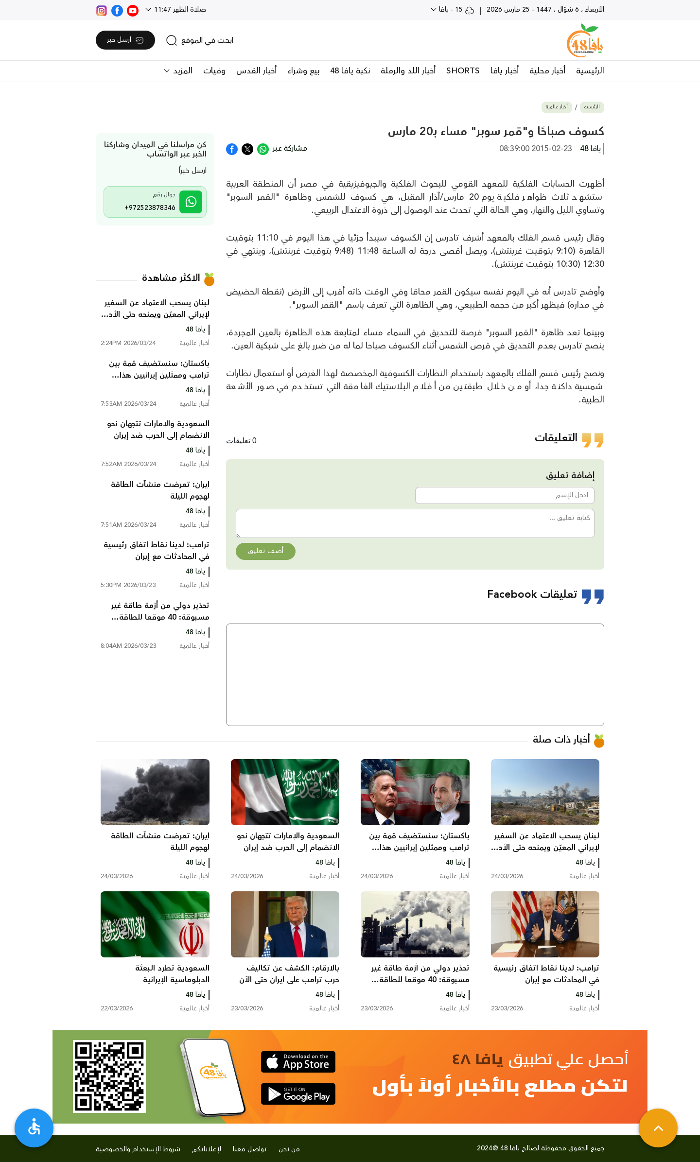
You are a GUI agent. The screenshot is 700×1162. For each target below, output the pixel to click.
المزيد (181, 71)
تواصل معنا (250, 1149)
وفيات (214, 71)
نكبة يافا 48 (350, 71)
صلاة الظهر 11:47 (179, 9)
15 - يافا (455, 9)
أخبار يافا (504, 71)
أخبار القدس (256, 71)
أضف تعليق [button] (265, 551)
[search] (199, 40)
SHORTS (463, 71)
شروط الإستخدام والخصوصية (138, 1149)
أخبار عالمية (557, 107)
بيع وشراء (303, 71)
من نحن (289, 1149)
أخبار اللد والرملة (408, 71)
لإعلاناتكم (206, 1149)
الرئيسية (590, 71)
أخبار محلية (547, 71)
